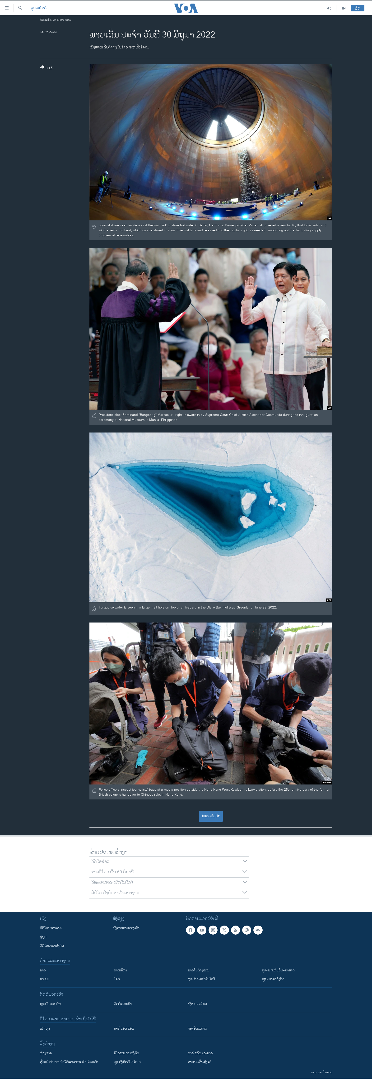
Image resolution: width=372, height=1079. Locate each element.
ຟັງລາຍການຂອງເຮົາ (126, 928)
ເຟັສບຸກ (45, 1028)
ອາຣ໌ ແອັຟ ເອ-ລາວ (200, 1053)
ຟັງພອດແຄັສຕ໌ (197, 1003)
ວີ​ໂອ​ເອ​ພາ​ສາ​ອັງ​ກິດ (126, 1053)
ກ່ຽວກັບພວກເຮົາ (50, 1003)
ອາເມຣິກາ (120, 970)
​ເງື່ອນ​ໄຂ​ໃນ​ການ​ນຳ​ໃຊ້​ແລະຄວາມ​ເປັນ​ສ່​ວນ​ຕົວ (69, 1062)
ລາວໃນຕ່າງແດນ (198, 970)
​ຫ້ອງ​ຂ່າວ (46, 1053)
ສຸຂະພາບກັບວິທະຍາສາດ (278, 970)
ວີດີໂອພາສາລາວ (51, 928)
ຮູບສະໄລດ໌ (38, 8)
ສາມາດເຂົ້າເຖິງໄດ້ (199, 1062)
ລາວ (43, 970)
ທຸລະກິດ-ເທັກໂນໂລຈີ (201, 979)
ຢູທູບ (43, 936)
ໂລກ (117, 979)
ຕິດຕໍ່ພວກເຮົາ (123, 1003)
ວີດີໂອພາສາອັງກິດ (52, 945)
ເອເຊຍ (44, 979)
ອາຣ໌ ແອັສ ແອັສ (124, 1028)
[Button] (46, 68)
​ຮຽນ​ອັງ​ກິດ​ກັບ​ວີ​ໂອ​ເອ (127, 1062)
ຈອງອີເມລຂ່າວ (197, 1028)
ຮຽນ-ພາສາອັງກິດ (273, 979)
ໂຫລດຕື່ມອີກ (210, 816)
